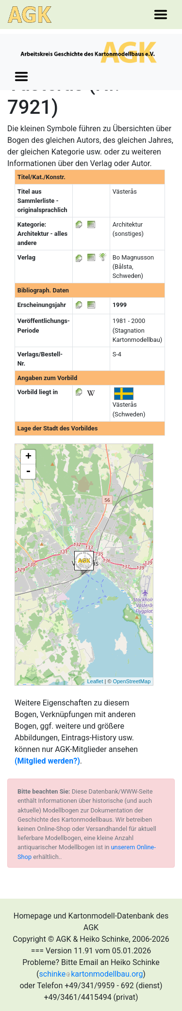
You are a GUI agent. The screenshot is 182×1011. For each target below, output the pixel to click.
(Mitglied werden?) (47, 761)
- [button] (28, 471)
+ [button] (28, 457)
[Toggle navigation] (160, 14)
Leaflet (95, 681)
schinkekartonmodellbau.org (91, 974)
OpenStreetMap (132, 681)
